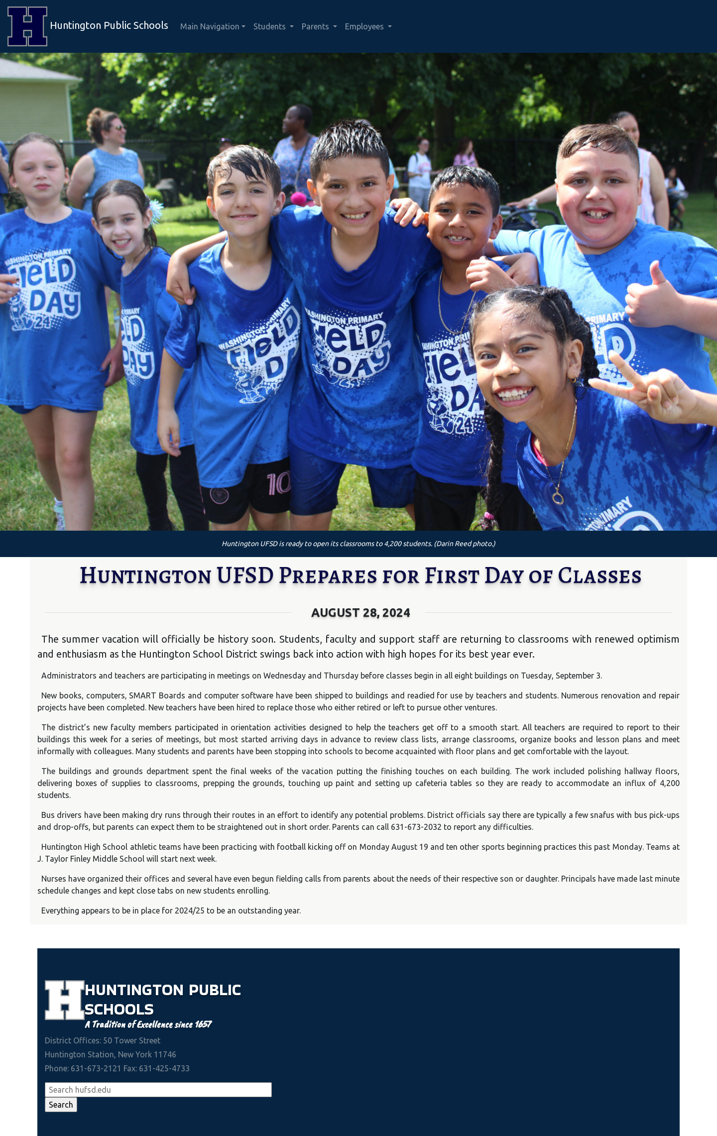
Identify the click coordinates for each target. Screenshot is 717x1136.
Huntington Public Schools (87, 26)
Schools (119, 1009)
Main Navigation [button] (209, 26)
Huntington (137, 989)
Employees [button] (365, 26)
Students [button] (270, 26)
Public (215, 989)
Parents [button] (316, 26)
